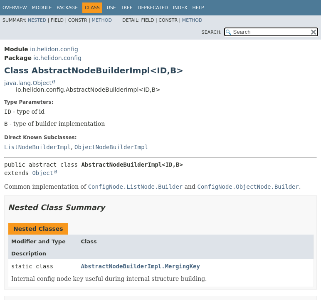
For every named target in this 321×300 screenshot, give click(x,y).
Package (67, 7)
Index (180, 7)
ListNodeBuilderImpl (37, 147)
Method (101, 20)
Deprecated (153, 7)
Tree (127, 7)
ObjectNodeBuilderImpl (111, 147)
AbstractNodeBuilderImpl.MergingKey (140, 266)
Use (111, 7)
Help (198, 7)
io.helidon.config (54, 49)
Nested (37, 20)
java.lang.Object (28, 83)
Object (42, 173)
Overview (14, 7)
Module (42, 7)
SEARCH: (212, 32)
